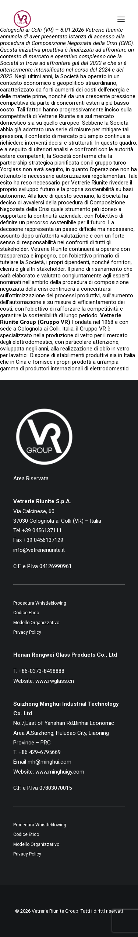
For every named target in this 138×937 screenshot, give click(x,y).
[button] (121, 19)
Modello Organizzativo (36, 622)
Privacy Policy (27, 632)
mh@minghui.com (49, 761)
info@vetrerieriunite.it (39, 550)
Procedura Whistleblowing (39, 603)
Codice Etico (26, 612)
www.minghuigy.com (59, 771)
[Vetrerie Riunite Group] (22, 19)
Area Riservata (31, 478)
